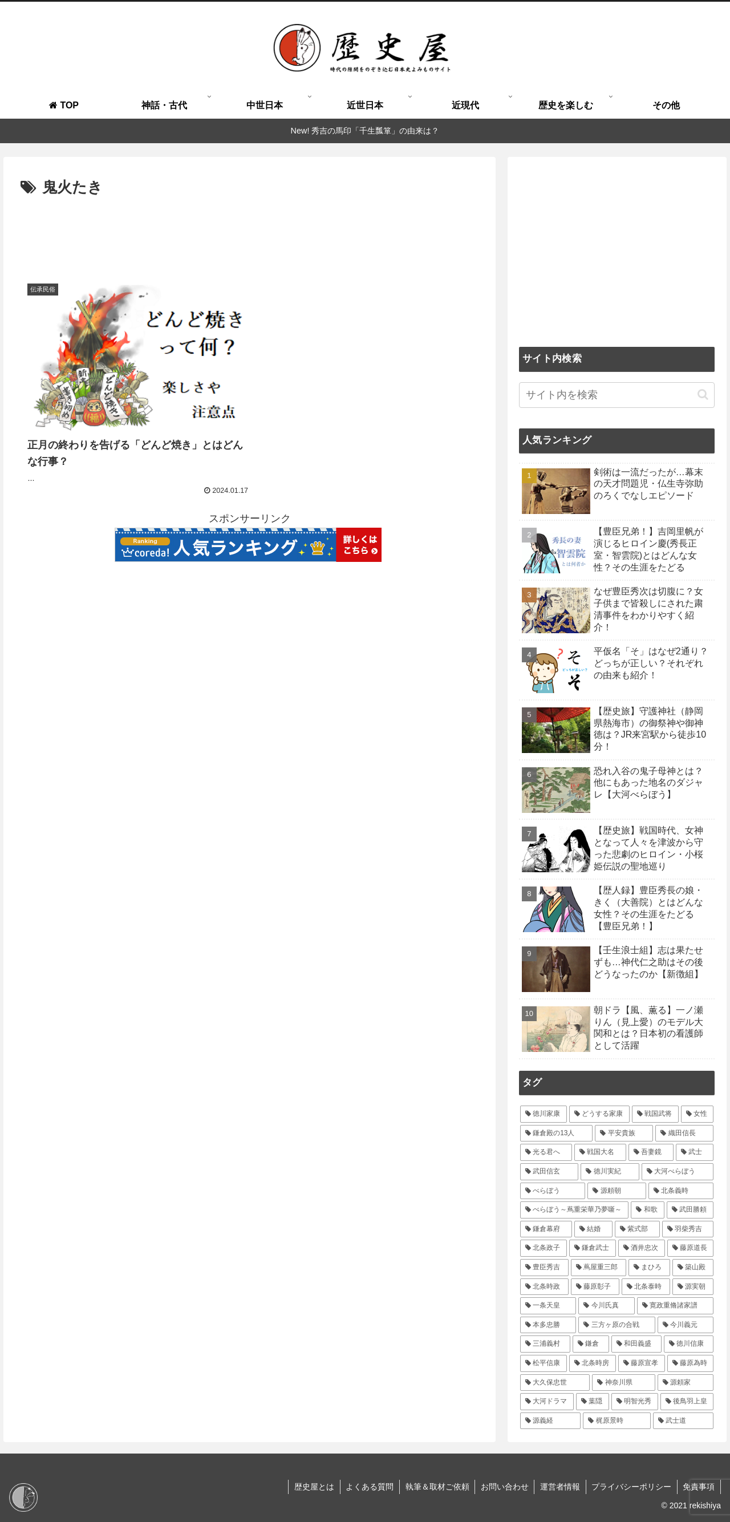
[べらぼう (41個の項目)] (553, 1191)
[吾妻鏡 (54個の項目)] (651, 1152)
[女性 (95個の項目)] (697, 1114)
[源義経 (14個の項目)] (550, 1421)
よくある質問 (367, 1486)
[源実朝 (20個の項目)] (693, 1287)
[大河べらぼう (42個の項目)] (678, 1171)
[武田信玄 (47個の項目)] (549, 1171)
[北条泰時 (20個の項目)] (646, 1287)
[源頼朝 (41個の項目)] (616, 1191)
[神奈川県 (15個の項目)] (623, 1382)
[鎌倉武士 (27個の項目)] (592, 1248)
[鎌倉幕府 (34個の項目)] (546, 1229)
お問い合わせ (503, 1486)
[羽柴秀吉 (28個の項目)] (688, 1229)
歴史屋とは (311, 1486)
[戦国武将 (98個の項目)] (655, 1114)
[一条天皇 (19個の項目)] (548, 1305)
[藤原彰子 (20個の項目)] (595, 1287)
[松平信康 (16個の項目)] (543, 1363)
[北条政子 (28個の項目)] (543, 1248)
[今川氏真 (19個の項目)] (606, 1305)
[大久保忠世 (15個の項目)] (555, 1382)
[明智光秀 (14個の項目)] (634, 1401)
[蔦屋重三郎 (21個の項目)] (598, 1267)
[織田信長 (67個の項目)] (684, 1133)
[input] (617, 395)
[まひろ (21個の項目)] (649, 1267)
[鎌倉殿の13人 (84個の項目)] (556, 1133)
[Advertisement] (249, 232)
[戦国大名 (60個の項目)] (600, 1152)
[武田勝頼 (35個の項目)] (690, 1210)
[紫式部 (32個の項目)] (637, 1229)
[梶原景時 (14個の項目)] (617, 1421)
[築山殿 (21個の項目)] (693, 1267)
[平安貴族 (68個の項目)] (624, 1133)
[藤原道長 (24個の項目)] (690, 1248)
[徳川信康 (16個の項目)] (689, 1344)
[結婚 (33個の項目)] (593, 1229)
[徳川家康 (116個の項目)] (543, 1114)
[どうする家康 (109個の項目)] (599, 1114)
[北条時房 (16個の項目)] (592, 1363)
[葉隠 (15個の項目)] (592, 1401)
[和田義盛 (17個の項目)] (636, 1344)
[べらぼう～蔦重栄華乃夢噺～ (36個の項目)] (574, 1210)
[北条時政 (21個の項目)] (544, 1287)
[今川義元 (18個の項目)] (686, 1325)
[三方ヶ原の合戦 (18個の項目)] (616, 1325)
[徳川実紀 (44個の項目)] (610, 1171)
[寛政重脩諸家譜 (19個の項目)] (675, 1305)
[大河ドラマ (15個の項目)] (547, 1401)
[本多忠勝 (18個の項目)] (548, 1325)
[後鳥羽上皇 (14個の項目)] (687, 1401)
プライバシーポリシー (631, 1486)
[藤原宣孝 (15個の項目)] (641, 1363)
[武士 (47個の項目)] (695, 1152)
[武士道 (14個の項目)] (683, 1421)
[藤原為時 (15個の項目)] (690, 1363)
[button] (703, 394)
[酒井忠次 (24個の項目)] (641, 1248)
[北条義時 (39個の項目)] (681, 1191)
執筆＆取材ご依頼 (435, 1486)
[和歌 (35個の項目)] (647, 1210)
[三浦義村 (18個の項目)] (545, 1344)
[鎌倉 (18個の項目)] (591, 1344)
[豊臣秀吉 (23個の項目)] (544, 1267)
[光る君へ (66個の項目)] (546, 1152)
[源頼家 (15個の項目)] (686, 1382)
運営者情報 (559, 1486)
